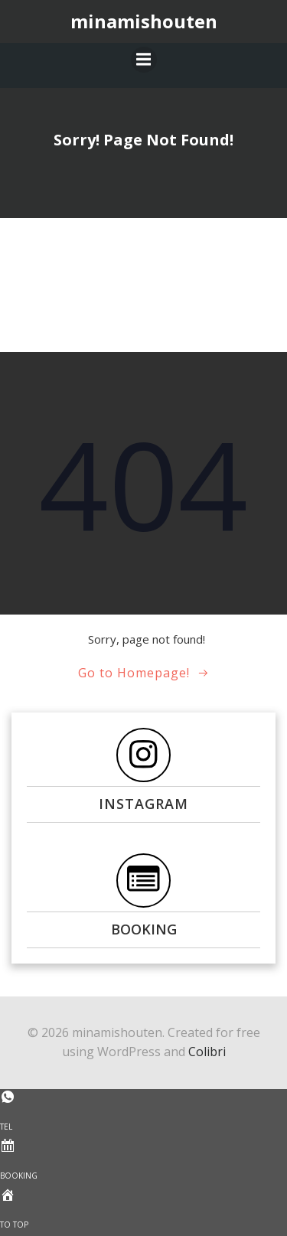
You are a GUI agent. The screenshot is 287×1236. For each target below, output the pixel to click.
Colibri (207, 1051)
